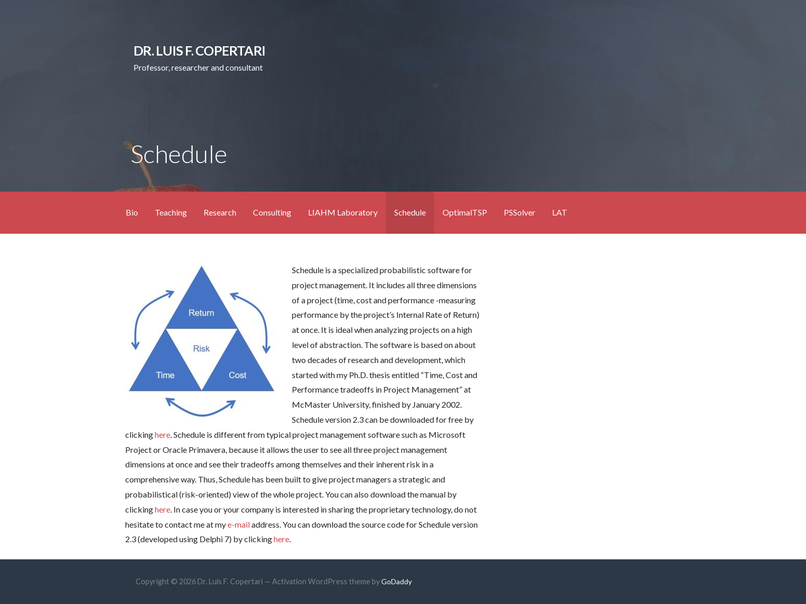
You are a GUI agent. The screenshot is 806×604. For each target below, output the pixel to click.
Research (220, 212)
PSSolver (519, 212)
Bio (132, 212)
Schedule (410, 212)
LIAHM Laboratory (343, 212)
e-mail (238, 524)
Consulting (272, 212)
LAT (559, 212)
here (162, 434)
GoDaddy (396, 581)
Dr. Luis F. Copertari (199, 50)
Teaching (171, 212)
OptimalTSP (464, 212)
